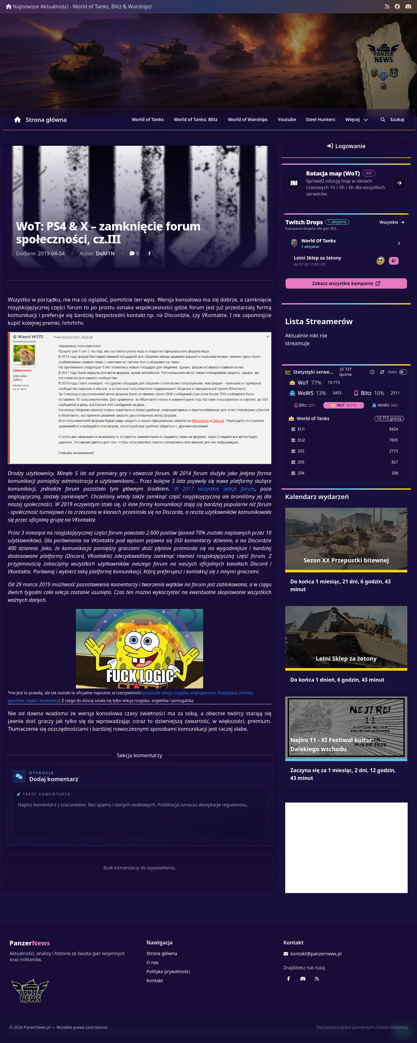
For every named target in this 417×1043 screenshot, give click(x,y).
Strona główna (40, 119)
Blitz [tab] (305, 405)
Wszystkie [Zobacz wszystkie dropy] (392, 222)
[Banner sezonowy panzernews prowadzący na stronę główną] (208, 65)
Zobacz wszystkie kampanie (346, 283)
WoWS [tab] (385, 405)
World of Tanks (147, 119)
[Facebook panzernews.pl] (397, 6)
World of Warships (248, 119)
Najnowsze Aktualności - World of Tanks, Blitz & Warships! (79, 6)
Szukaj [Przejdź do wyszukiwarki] (392, 119)
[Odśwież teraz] (382, 372)
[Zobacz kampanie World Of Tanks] (399, 243)
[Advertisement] (346, 848)
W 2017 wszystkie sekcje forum (214, 488)
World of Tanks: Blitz (195, 119)
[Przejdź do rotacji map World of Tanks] (346, 183)
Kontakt (155, 980)
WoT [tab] (343, 405)
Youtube (287, 119)
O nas (153, 962)
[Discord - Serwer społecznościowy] (408, 6)
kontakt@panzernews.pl (313, 954)
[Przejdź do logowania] (346, 146)
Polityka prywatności (168, 971)
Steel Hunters (321, 119)
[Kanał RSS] (387, 6)
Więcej (356, 119)
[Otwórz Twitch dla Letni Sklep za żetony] (394, 261)
